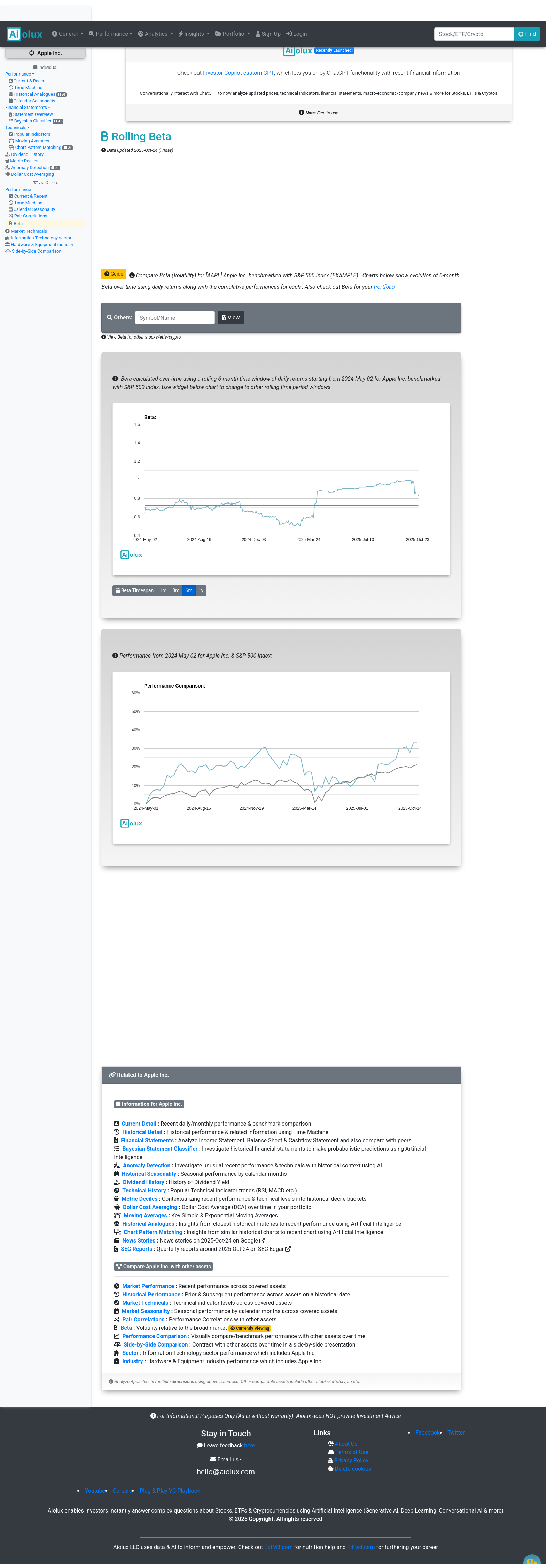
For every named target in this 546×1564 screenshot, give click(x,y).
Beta (18, 202)
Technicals (15, 106)
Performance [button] (108, 13)
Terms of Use (351, 1431)
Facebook (428, 1411)
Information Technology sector (41, 217)
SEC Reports (136, 1228)
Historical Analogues (34, 73)
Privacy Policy (350, 1439)
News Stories (138, 1219)
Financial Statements (26, 86)
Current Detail (139, 1102)
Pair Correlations (30, 195)
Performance (18, 53)
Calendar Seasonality (34, 79)
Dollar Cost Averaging (32, 153)
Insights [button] (192, 13)
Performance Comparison (154, 1315)
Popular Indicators (32, 113)
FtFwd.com (361, 1526)
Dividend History (27, 133)
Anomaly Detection (30, 146)
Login (296, 13)
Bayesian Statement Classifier (159, 1128)
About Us (346, 1423)
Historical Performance (151, 1273)
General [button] (65, 13)
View (231, 296)
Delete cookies (352, 1448)
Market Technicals (29, 210)
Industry (132, 1340)
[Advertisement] (281, 187)
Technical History (144, 1169)
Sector (130, 1332)
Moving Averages (32, 119)
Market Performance (148, 1265)
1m (162, 569)
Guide (113, 253)
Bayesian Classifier (33, 100)
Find (527, 13)
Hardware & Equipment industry (42, 223)
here (249, 1424)
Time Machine (28, 66)
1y (201, 569)
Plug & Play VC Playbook (170, 1470)
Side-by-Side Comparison (36, 230)
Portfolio (384, 266)
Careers (122, 1470)
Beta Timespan (135, 569)
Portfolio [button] (230, 13)
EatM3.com (278, 1526)
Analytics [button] (153, 13)
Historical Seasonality (149, 1153)
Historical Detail (142, 1111)
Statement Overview (33, 93)
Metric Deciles (24, 140)
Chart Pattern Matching (38, 126)
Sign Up (268, 13)
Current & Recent (30, 60)
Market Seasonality (146, 1290)
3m (175, 569)
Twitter (456, 1411)
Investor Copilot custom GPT (238, 52)
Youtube (95, 1470)
